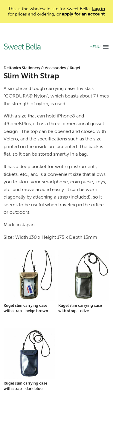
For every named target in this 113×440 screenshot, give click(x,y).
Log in (98, 8)
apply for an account (83, 14)
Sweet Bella (22, 47)
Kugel (75, 68)
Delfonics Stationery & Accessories (35, 68)
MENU (94, 46)
